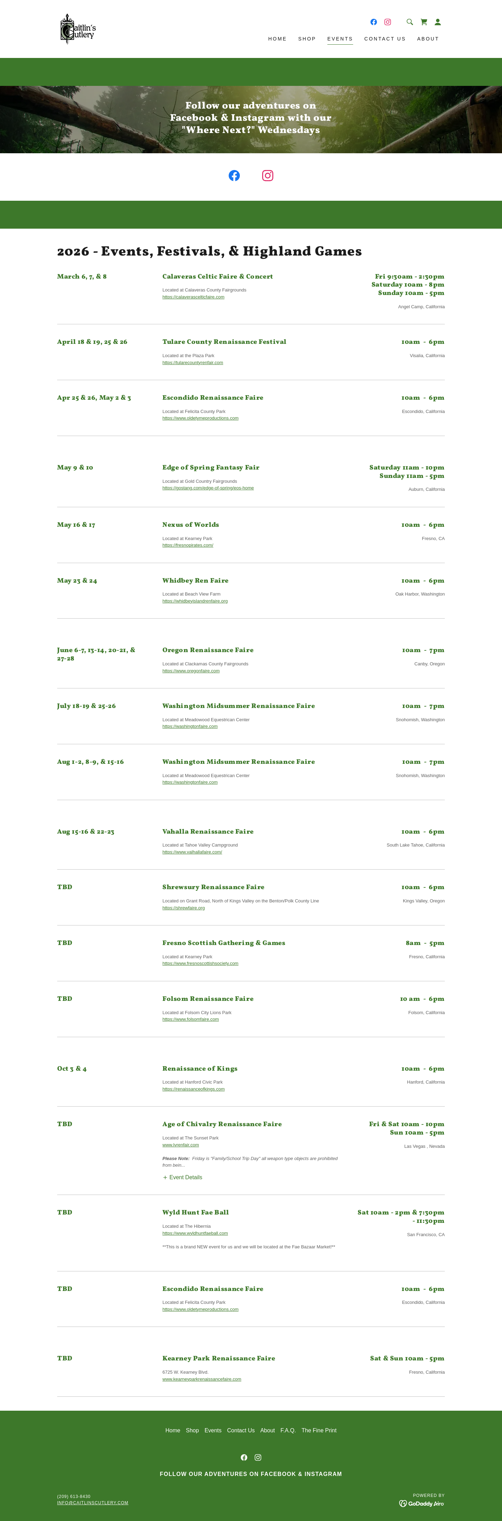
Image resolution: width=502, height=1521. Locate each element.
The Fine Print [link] (319, 1430)
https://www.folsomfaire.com (190, 1019)
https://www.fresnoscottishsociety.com (200, 963)
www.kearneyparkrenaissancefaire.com (201, 1379)
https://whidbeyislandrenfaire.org (195, 601)
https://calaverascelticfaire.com (193, 297)
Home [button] (173, 1430)
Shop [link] (307, 39)
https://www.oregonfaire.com (191, 670)
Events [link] (340, 39)
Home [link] (277, 39)
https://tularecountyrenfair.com (192, 362)
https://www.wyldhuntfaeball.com (195, 1233)
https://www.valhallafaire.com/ (192, 852)
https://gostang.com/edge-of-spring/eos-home (208, 487)
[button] (438, 22)
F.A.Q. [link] (288, 1430)
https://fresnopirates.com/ (187, 545)
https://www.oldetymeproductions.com (200, 418)
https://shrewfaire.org (183, 907)
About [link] (428, 39)
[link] (78, 28)
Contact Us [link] (385, 39)
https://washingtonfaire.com (190, 726)
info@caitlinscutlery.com (92, 1502)
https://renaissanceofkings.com (193, 1089)
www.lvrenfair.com (180, 1144)
